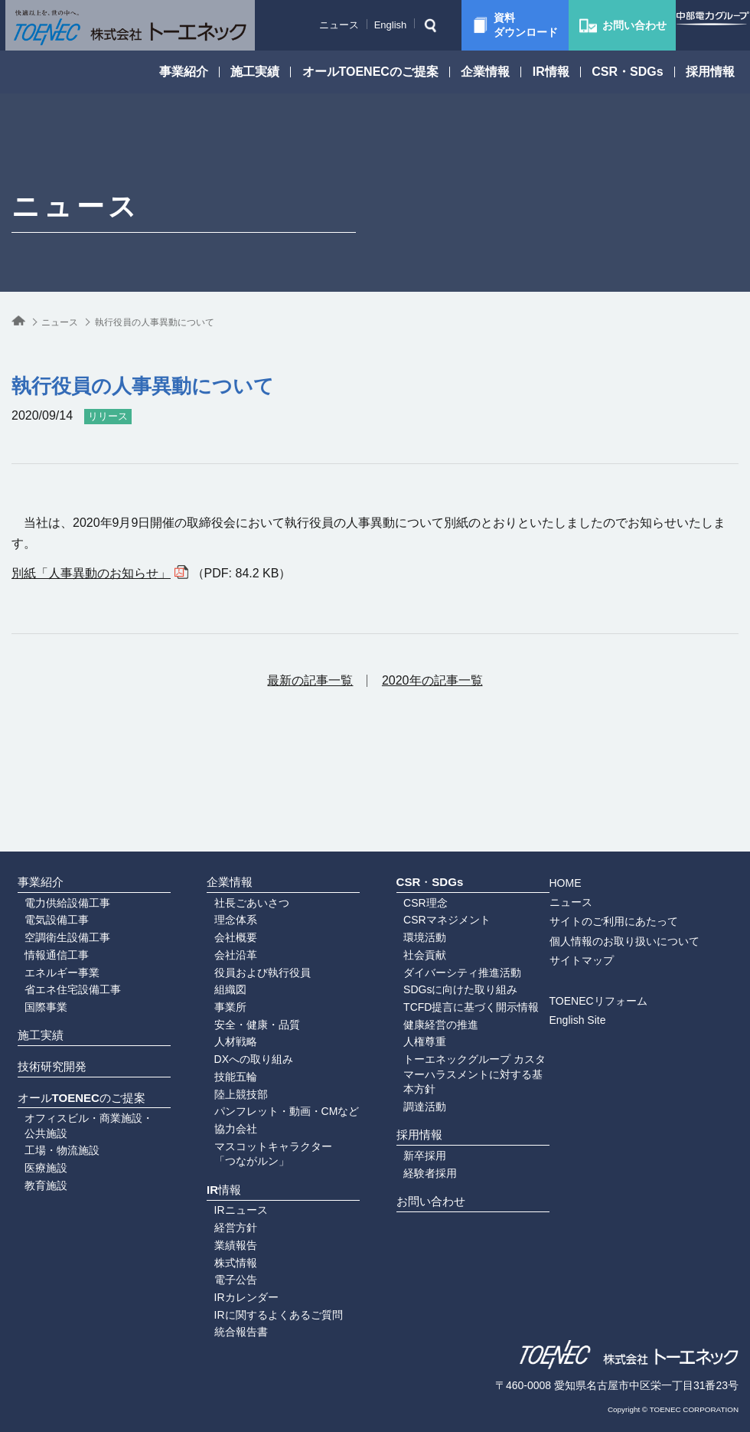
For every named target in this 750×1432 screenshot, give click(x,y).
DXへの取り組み (240, 1008)
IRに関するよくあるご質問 (265, 1304)
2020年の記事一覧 (432, 680)
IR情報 (551, 71)
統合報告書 (228, 1324)
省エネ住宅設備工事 (59, 930)
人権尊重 (411, 989)
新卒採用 (411, 1123)
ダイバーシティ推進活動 (449, 910)
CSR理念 (412, 832)
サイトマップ (612, 884)
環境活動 (411, 871)
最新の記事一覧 (310, 680)
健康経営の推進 (427, 969)
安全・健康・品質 (244, 969)
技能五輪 (222, 1028)
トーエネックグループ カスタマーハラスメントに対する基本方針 (466, 1023)
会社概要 (222, 871)
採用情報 (710, 71)
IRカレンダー (233, 1285)
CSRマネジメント (434, 852)
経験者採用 (417, 1143)
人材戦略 (222, 989)
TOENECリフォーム (629, 926)
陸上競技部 (228, 1048)
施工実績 (254, 71)
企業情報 (485, 71)
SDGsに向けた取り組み (447, 930)
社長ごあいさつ (238, 832)
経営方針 (222, 1206)
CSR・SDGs (627, 71)
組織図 (217, 930)
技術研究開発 (48, 1034)
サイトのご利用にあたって (644, 846)
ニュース (313, 25)
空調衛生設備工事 (54, 871)
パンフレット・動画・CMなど (274, 1067)
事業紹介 (183, 71)
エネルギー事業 (48, 910)
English (364, 25)
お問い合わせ (427, 1181)
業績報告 (222, 1226)
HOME (596, 808)
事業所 (217, 950)
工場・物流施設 (48, 1139)
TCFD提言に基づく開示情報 (458, 950)
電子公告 (222, 1265)
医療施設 (32, 1158)
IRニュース (228, 1187)
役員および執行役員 (249, 910)
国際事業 (32, 950)
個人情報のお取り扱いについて (655, 865)
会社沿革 (222, 891)
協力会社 (222, 1087)
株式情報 (222, 1246)
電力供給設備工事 (54, 832)
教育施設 (32, 1178)
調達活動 (411, 1058)
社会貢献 (411, 891)
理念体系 (222, 852)
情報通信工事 (43, 891)
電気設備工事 (43, 852)
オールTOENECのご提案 (370, 71)
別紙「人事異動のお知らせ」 (91, 573)
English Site (608, 945)
